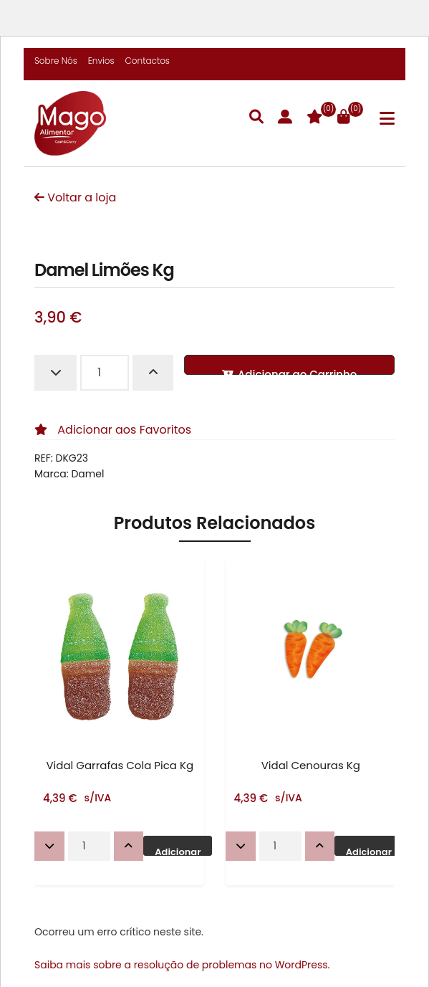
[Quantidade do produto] (104, 373)
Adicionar (178, 850)
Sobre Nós (55, 60)
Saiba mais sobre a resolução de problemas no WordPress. (182, 965)
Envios (101, 60)
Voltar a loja (75, 197)
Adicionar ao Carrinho (289, 371)
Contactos (147, 60)
